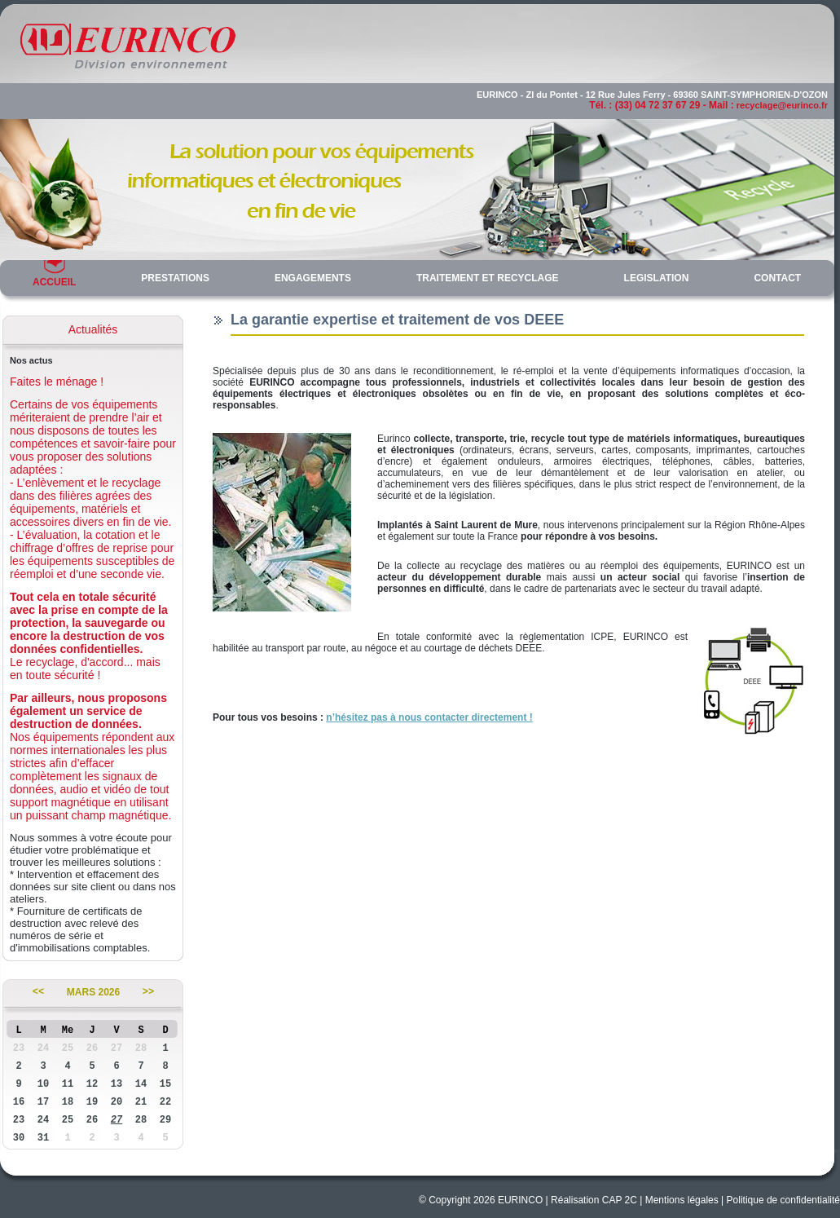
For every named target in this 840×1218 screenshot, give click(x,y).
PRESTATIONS (175, 278)
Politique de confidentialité (783, 1200)
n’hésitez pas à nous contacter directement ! (429, 717)
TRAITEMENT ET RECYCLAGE (487, 278)
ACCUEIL (54, 282)
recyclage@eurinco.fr (782, 105)
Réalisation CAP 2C (594, 1200)
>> (148, 992)
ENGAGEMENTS (313, 278)
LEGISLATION (656, 278)
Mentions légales (682, 1200)
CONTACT (777, 278)
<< (38, 992)
